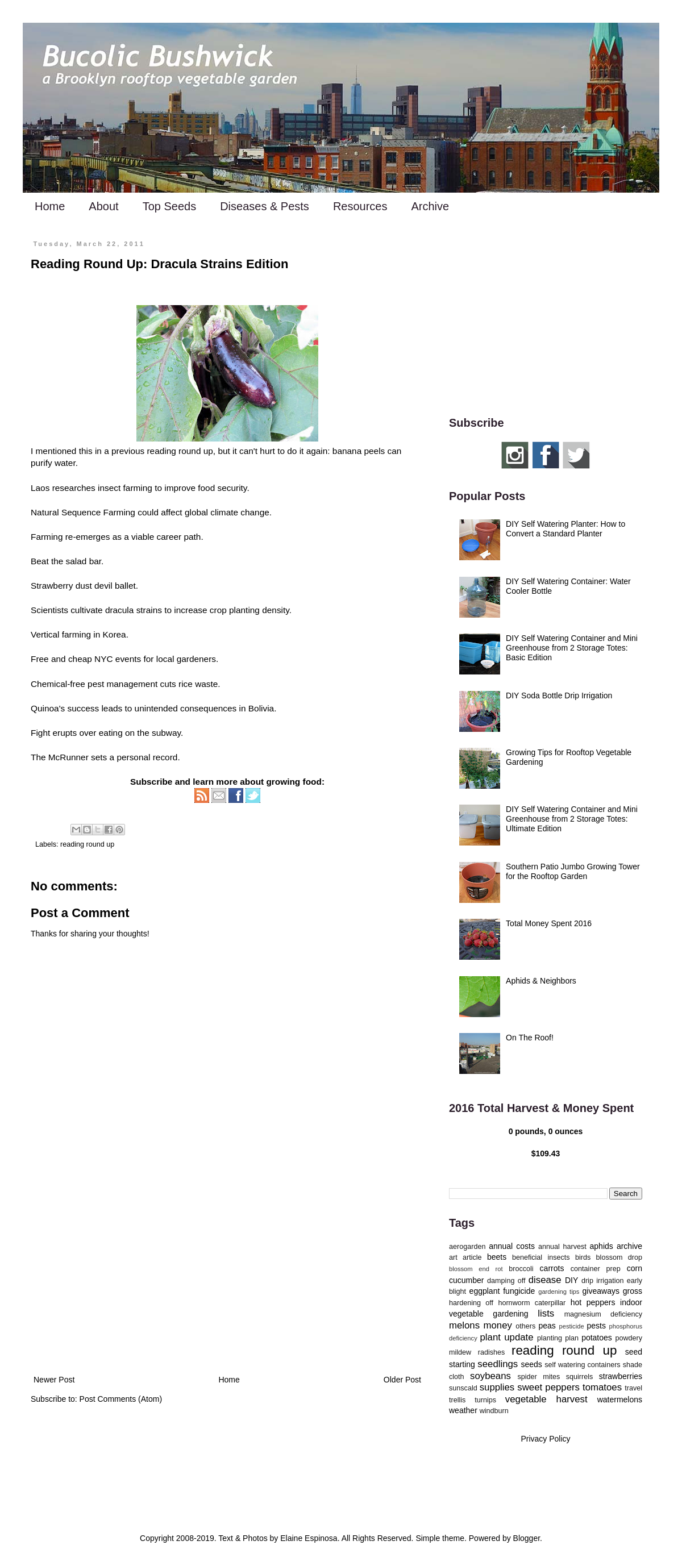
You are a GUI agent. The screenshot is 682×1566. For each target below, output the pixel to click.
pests (596, 1325)
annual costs (512, 1246)
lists (546, 1313)
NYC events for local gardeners (155, 659)
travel (633, 1388)
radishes (491, 1352)
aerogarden (467, 1247)
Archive (430, 206)
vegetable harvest (546, 1399)
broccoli (521, 1269)
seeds (531, 1364)
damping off (506, 1281)
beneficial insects (541, 1257)
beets (496, 1256)
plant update (507, 1337)
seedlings (497, 1364)
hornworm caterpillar (531, 1303)
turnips (485, 1400)
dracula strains (133, 610)
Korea (114, 634)
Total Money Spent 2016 (549, 923)
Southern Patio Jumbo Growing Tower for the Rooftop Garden (573, 871)
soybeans (490, 1376)
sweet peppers (548, 1387)
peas (547, 1325)
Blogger (526, 1538)
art (453, 1257)
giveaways (601, 1291)
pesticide (571, 1326)
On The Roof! (530, 1037)
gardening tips (558, 1291)
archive (629, 1246)
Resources (360, 206)
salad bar (83, 561)
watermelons (619, 1399)
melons (464, 1325)
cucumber (466, 1280)
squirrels (579, 1377)
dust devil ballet (106, 585)
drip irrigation (602, 1281)
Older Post (402, 1379)
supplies (497, 1387)
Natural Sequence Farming (83, 512)
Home (50, 206)
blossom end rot (476, 1268)
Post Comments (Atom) (121, 1398)
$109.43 (545, 1153)
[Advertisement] (227, 1279)
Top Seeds (170, 206)
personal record (147, 757)
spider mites (538, 1377)
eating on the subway (140, 733)
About (103, 206)
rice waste (198, 684)
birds (582, 1257)
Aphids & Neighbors (541, 980)
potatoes (596, 1337)
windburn (494, 1411)
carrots (552, 1268)
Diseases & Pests (264, 206)
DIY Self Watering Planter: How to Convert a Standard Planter (565, 528)
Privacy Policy (545, 1438)
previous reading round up (162, 451)
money (498, 1325)
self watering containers (582, 1365)
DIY (571, 1280)
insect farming (125, 488)
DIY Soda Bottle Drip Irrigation (559, 695)
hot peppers (593, 1302)
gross (632, 1291)
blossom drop (619, 1257)
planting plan (558, 1338)
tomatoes (602, 1387)
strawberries (620, 1376)
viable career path (166, 537)
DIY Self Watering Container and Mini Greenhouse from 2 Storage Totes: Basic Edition (572, 648)
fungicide (519, 1291)
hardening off (471, 1303)
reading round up (87, 844)
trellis (457, 1400)
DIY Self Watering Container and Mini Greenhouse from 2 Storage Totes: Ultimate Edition (572, 819)
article (472, 1257)
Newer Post (54, 1379)
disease (545, 1280)
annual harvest (562, 1247)
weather (463, 1410)
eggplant (484, 1291)
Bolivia (261, 708)
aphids (601, 1246)
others (525, 1326)
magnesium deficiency (603, 1314)
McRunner (68, 757)
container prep (596, 1269)
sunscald (463, 1388)
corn (634, 1268)
